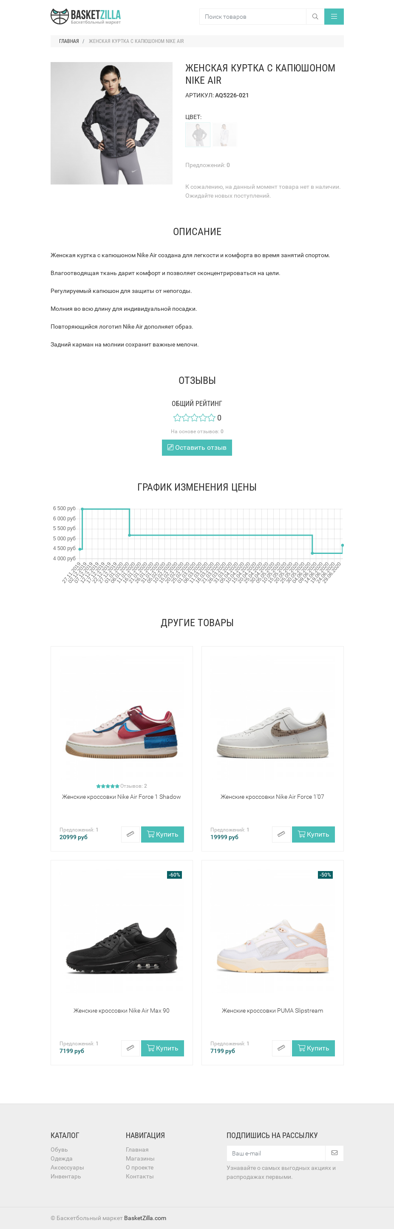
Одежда (62, 1158)
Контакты (140, 1176)
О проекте (139, 1167)
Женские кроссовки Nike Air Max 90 (122, 1010)
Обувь (59, 1149)
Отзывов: (133, 786)
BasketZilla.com (145, 1218)
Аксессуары (67, 1167)
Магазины (140, 1158)
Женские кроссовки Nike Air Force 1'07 (272, 796)
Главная (137, 1149)
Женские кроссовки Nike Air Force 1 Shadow (121, 796)
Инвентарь (66, 1176)
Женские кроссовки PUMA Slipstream (272, 1010)
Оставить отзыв (197, 447)
